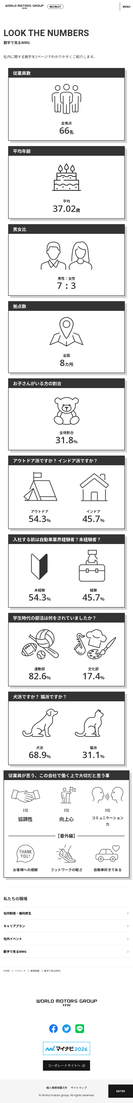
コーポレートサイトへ (64, 1065)
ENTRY (120, 1091)
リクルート (20, 970)
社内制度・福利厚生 (17, 913)
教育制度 (35, 970)
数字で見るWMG (15, 951)
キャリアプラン (14, 926)
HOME (7, 970)
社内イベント (13, 938)
